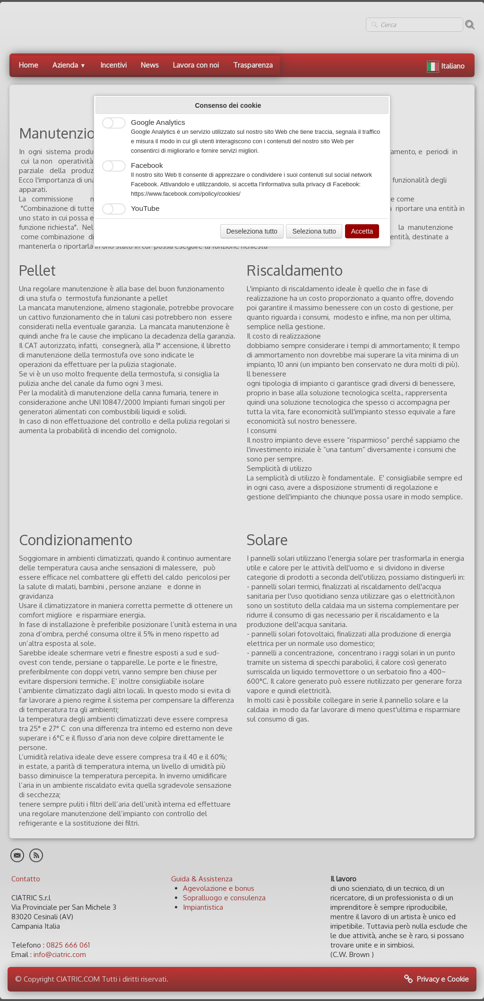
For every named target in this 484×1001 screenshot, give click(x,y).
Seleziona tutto (314, 231)
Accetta (362, 231)
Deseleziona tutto (251, 231)
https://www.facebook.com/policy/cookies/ (186, 194)
